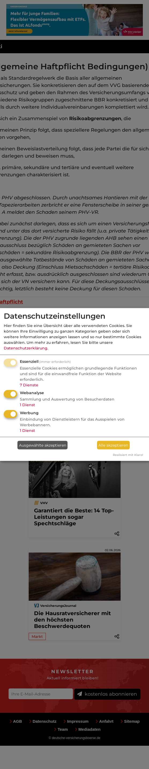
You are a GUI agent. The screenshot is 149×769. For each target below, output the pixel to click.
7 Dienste (29, 384)
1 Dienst (27, 404)
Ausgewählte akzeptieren (42, 445)
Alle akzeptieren (113, 445)
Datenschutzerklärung (25, 347)
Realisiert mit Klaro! (128, 455)
